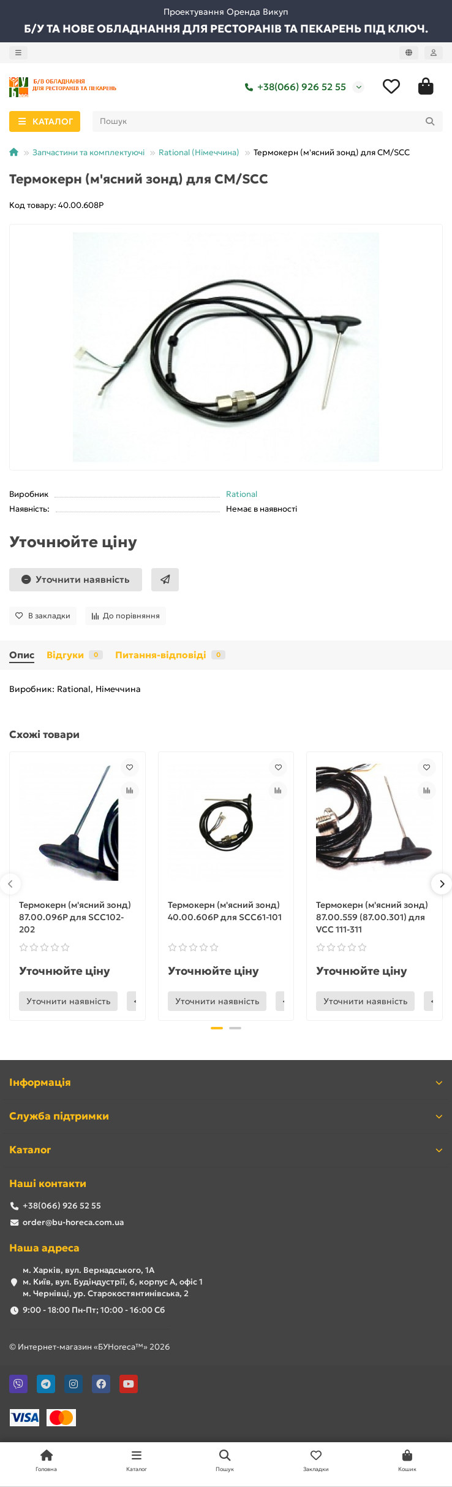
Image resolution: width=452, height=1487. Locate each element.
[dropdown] (18, 53)
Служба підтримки (226, 1116)
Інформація (226, 1082)
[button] (10, 884)
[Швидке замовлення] (165, 579)
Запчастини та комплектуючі (88, 152)
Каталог (226, 1149)
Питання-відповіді (170, 655)
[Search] (267, 121)
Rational (241, 494)
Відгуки (75, 655)
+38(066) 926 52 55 (293, 87)
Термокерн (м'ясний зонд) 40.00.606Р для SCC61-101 (225, 911)
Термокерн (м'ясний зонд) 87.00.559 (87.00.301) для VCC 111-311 (372, 917)
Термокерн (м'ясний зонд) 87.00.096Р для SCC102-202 (75, 917)
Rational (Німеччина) (199, 152)
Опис (21, 655)
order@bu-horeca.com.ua (73, 1222)
